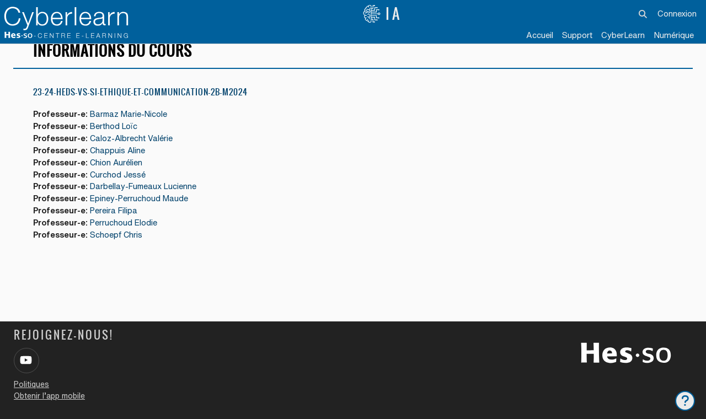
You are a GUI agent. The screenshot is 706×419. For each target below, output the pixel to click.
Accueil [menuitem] (539, 35)
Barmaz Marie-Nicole (134, 127)
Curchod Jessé (122, 189)
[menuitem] (623, 36)
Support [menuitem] (577, 35)
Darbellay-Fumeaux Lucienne (148, 201)
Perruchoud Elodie (128, 238)
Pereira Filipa (118, 226)
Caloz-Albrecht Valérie (136, 152)
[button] (643, 14)
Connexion (677, 13)
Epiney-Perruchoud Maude (144, 214)
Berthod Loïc (118, 139)
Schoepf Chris (120, 251)
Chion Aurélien (120, 177)
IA (382, 14)
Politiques (31, 384)
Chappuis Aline (122, 164)
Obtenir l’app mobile (49, 396)
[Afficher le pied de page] (685, 401)
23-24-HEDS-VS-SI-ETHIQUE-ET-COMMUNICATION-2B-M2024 (140, 104)
